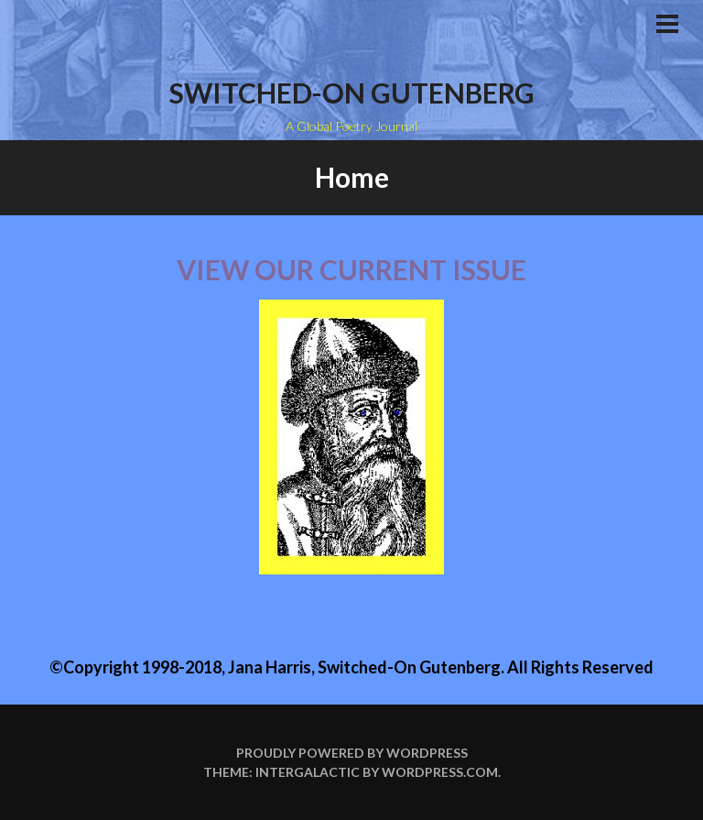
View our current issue (351, 269)
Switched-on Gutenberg (352, 92)
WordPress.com (440, 772)
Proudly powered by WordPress (352, 752)
